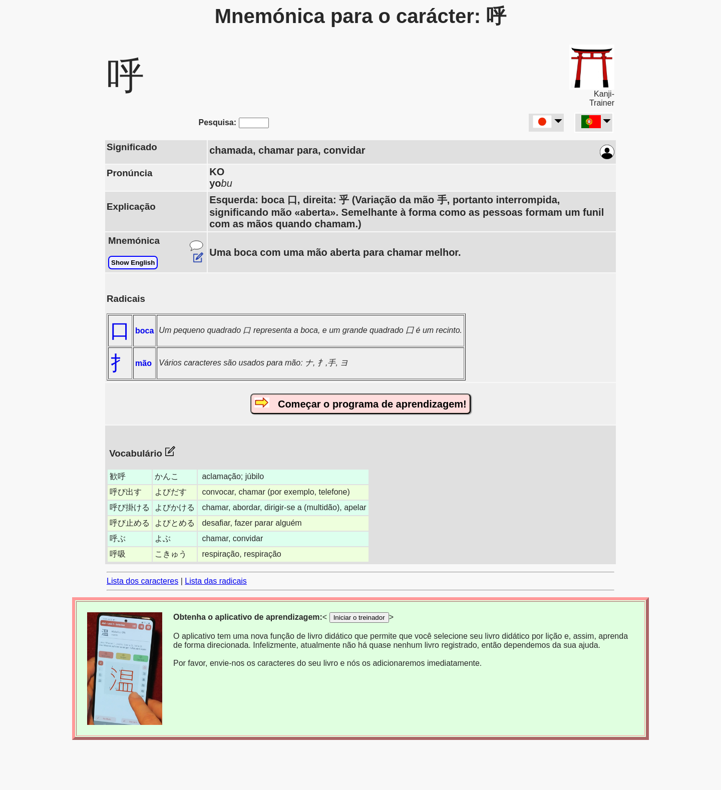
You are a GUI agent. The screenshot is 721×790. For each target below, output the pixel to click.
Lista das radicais (216, 581)
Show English (133, 262)
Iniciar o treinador (359, 617)
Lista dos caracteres (142, 581)
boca (144, 330)
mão (143, 363)
